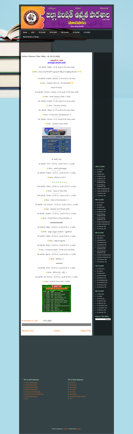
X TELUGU (100, 169)
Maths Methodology (31, 389)
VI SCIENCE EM (102, 305)
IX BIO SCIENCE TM (103, 224)
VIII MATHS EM (101, 242)
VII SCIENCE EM (102, 280)
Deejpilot (65, 429)
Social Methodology (31, 396)
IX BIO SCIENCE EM (103, 222)
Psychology (73, 394)
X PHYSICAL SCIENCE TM (101, 185)
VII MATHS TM (101, 278)
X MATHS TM (101, 178)
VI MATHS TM (101, 303)
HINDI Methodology (31, 385)
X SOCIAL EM (101, 193)
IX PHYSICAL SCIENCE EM (101, 214)
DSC (32, 32)
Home (25, 32)
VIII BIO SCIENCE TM (103, 257)
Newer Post (27, 330)
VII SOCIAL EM (101, 285)
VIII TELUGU (101, 235)
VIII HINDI (100, 238)
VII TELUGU (100, 268)
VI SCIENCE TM (102, 308)
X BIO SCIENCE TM (103, 191)
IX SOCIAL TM (101, 228)
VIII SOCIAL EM (102, 259)
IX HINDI (99, 205)
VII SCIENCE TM (102, 282)
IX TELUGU (100, 202)
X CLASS (87, 32)
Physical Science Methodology (34, 394)
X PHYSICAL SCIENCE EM (101, 181)
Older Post (86, 330)
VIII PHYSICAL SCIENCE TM (101, 251)
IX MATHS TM (101, 211)
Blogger (78, 429)
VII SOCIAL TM (101, 287)
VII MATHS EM (101, 275)
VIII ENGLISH (101, 240)
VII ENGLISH (101, 273)
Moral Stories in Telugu (31, 37)
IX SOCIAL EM (101, 226)
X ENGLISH (100, 174)
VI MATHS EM (101, 301)
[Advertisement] (64, 46)
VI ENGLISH (101, 298)
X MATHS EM (101, 176)
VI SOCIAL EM (101, 310)
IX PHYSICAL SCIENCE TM (101, 218)
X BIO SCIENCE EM (103, 188)
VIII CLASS (65, 32)
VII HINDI (100, 271)
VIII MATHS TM (101, 245)
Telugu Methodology (31, 382)
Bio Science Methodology (33, 392)
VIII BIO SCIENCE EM (103, 255)
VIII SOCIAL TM (102, 262)
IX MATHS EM (101, 209)
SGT (71, 398)
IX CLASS (76, 32)
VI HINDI (99, 296)
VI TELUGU (100, 294)
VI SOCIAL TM (101, 312)
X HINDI (99, 172)
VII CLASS (53, 32)
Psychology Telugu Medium (78, 396)
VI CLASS (42, 32)
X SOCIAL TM (101, 195)
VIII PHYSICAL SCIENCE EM (101, 247)
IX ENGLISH (101, 207)
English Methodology (31, 387)
